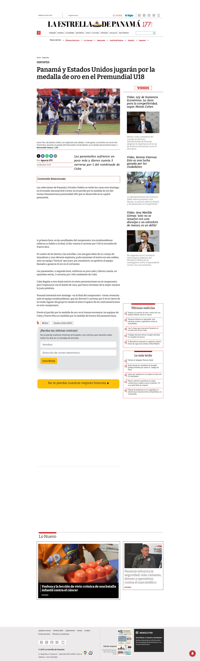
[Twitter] (38, 155)
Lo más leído (143, 355)
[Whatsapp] (47, 155)
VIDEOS (143, 88)
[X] (144, 15)
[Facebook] (149, 15)
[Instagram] (153, 15)
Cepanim (142, 40)
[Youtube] (158, 15)
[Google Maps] (85, 653)
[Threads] (139, 15)
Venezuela (101, 40)
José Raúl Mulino (116, 40)
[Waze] (91, 653)
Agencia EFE (47, 160)
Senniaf (131, 40)
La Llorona (88, 40)
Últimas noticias (143, 308)
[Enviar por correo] (55, 155)
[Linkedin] (51, 155)
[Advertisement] (78, 493)
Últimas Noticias (72, 40)
